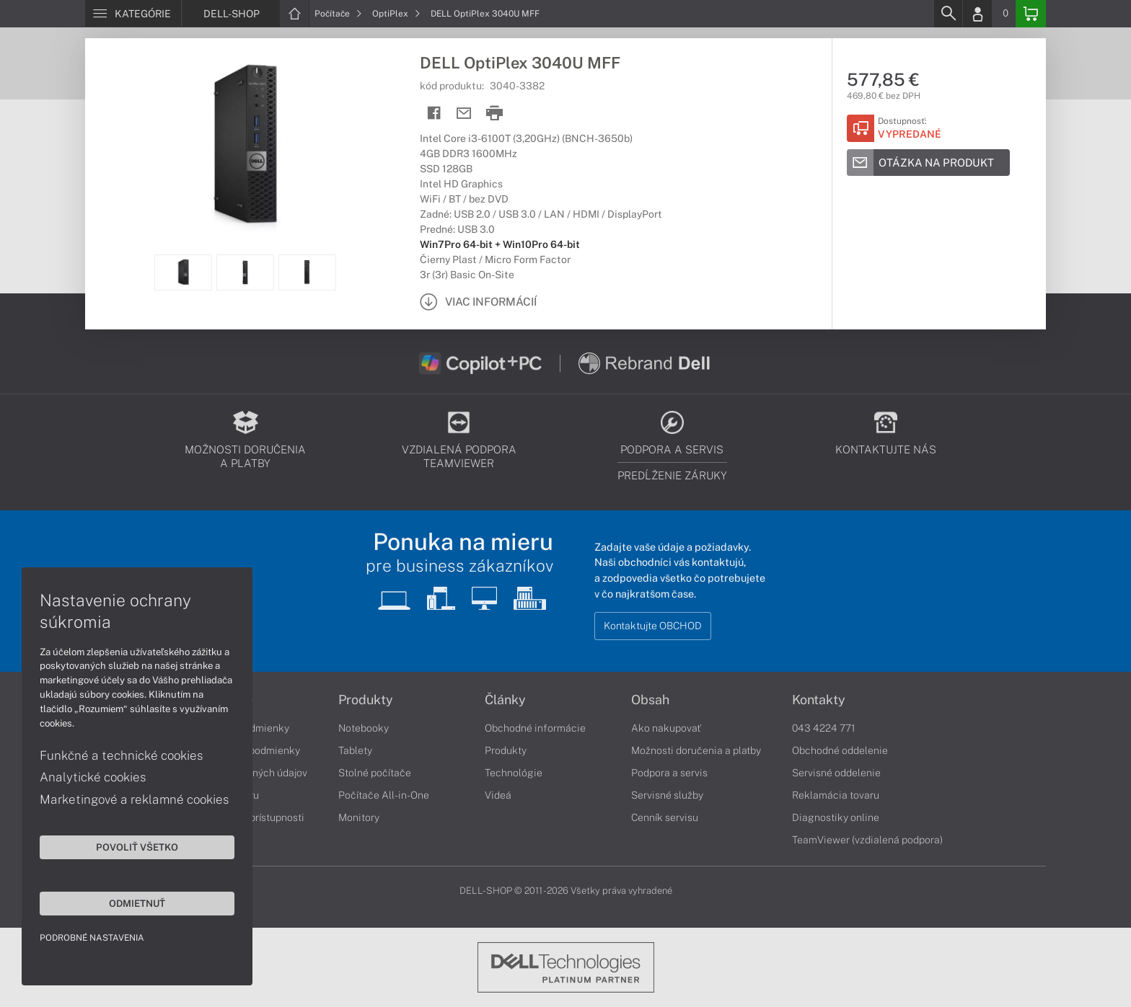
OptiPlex (396, 14)
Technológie (513, 772)
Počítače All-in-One (383, 795)
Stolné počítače (374, 772)
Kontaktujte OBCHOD (653, 625)
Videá (498, 795)
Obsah (650, 699)
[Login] (977, 13)
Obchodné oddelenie (840, 750)
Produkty (365, 699)
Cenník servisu (664, 817)
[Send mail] (464, 113)
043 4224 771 (823, 728)
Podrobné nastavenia (92, 938)
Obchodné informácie (535, 728)
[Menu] (133, 13)
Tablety (355, 750)
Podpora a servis (669, 772)
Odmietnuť (137, 903)
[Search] (947, 13)
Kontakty (818, 699)
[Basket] (1031, 13)
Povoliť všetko (137, 847)
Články (505, 699)
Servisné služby (667, 795)
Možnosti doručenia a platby (696, 750)
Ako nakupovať (666, 728)
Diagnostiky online (835, 817)
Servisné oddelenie (836, 772)
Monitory (358, 817)
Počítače (338, 14)
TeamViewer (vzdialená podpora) (867, 840)
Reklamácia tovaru (835, 795)
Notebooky (363, 728)
